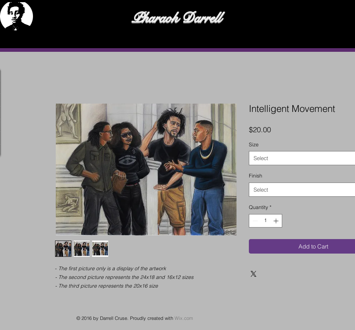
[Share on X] (253, 274)
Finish (255, 175)
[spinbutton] (265, 220)
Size (254, 144)
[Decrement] (254, 220)
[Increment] (276, 220)
